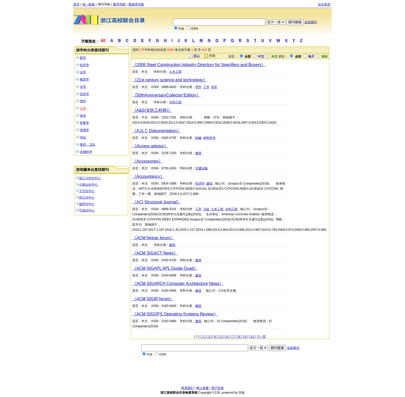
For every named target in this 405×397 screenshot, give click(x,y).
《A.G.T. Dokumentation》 (156, 131)
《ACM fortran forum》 (153, 238)
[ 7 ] (233, 336)
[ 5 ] (221, 336)
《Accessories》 (147, 161)
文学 (83, 87)
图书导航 (119, 4)
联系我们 (187, 388)
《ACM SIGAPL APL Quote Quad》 (165, 268)
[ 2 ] (203, 336)
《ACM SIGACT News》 (155, 253)
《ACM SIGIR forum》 (153, 299)
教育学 (84, 79)
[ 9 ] (245, 336)
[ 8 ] (239, 336)
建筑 (198, 153)
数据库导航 (136, 4)
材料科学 (209, 138)
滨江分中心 (87, 197)
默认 (197, 56)
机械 (198, 138)
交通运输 (201, 168)
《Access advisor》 (150, 146)
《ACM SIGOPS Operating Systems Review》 (175, 314)
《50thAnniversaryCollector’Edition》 (166, 95)
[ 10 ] (252, 336)
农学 (83, 115)
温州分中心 (87, 204)
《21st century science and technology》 (169, 80)
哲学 (83, 58)
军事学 (84, 123)
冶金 (206, 209)
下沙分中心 (87, 191)
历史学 (84, 94)
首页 (76, 4)
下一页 (261, 336)
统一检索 (88, 4)
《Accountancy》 (148, 176)
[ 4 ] (214, 336)
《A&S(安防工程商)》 (152, 110)
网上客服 (202, 388)
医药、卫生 (87, 144)
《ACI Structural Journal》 (156, 202)
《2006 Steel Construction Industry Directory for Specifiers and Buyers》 (199, 64)
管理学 (84, 130)
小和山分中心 (88, 184)
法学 (83, 72)
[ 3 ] (209, 336)
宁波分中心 (87, 210)
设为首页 (324, 4)
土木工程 (175, 72)
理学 (83, 101)
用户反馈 (217, 388)
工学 (83, 108)
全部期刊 (311, 22)
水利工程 (175, 102)
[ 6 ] (227, 336)
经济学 (84, 65)
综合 (83, 137)
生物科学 (86, 152)
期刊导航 (104, 4)
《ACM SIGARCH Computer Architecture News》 (177, 283)
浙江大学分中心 (90, 178)
